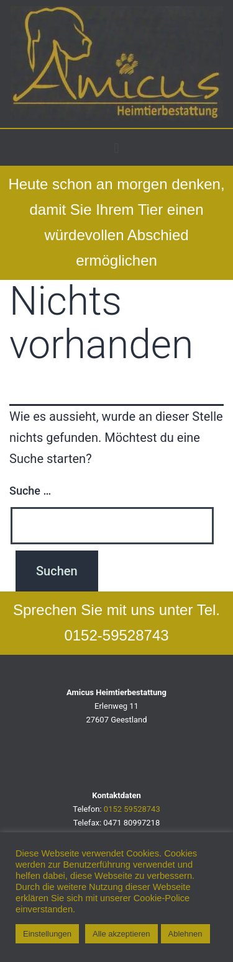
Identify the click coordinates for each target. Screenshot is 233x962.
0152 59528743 (132, 809)
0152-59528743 (116, 635)
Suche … (30, 490)
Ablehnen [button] (185, 933)
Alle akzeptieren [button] (121, 933)
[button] (116, 148)
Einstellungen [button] (47, 933)
